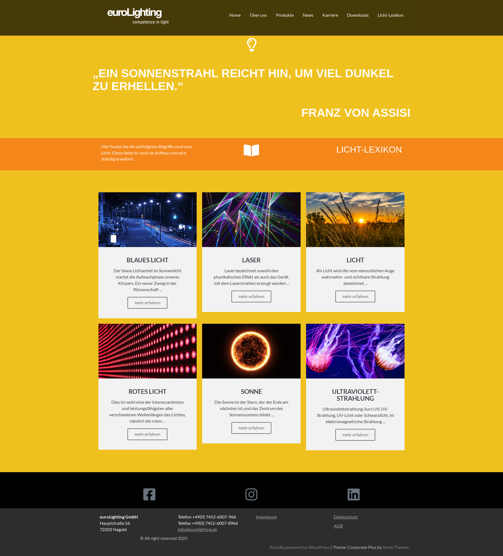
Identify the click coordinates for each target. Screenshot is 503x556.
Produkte (285, 15)
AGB (338, 525)
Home (235, 15)
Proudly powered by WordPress (432, 547)
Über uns (258, 15)
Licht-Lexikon (390, 15)
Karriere (330, 15)
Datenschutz (346, 516)
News (308, 15)
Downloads (358, 15)
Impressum (266, 516)
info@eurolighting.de (197, 529)
